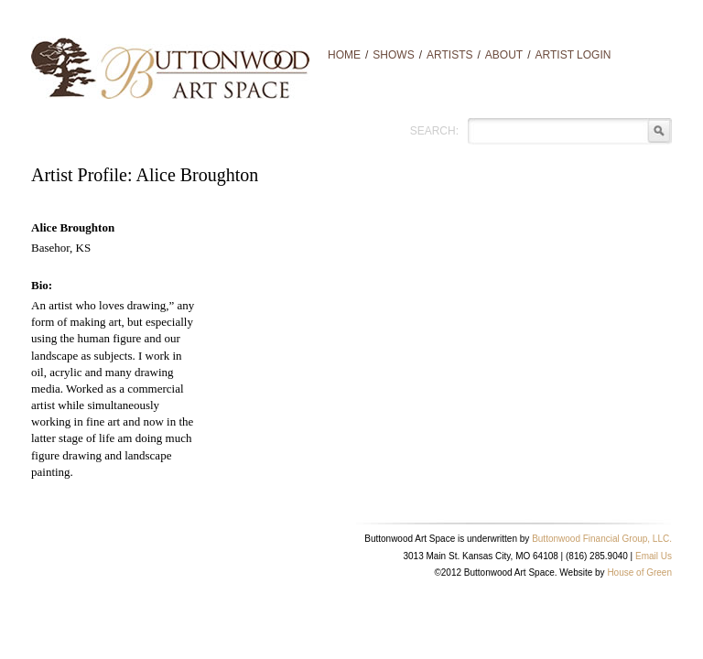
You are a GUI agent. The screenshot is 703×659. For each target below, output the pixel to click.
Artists (449, 55)
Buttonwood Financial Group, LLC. (602, 539)
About (504, 55)
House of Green (639, 572)
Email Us (653, 556)
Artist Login (573, 55)
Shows (393, 55)
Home (344, 55)
